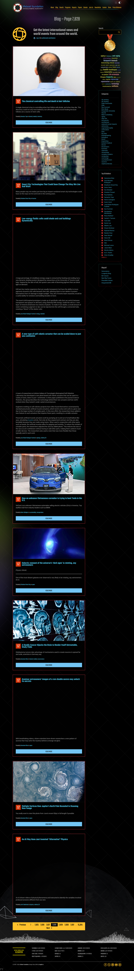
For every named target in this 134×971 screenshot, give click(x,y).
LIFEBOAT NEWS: (58, 948)
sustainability (33, 512)
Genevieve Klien (24, 659)
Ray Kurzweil (105, 107)
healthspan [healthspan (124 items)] (113, 70)
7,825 (37, 924)
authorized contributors (48, 38)
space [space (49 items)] (103, 84)
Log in (38, 38)
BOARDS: (103, 951)
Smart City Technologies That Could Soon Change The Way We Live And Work (51, 185)
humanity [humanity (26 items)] (119, 70)
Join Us (91, 7)
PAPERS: (57, 956)
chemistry (39, 116)
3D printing (105, 100)
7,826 (42, 924)
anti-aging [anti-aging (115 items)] (116, 56)
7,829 (61, 924)
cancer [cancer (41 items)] (107, 65)
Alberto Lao (108, 225)
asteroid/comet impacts (109, 124)
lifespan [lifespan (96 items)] (103, 77)
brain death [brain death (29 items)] (103, 65)
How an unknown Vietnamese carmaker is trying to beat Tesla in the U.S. (52, 499)
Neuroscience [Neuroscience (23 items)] (118, 77)
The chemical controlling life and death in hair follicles (46, 101)
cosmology (105, 158)
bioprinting (104, 141)
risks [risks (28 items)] (114, 81)
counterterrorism (106, 160)
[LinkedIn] (112, 964)
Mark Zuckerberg (106, 115)
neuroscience (41, 659)
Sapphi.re (41, 965)
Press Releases (117, 7)
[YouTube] (116, 964)
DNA (102, 105)
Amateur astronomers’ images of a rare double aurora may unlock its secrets (51, 680)
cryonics (104, 162)
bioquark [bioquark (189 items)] (107, 60)
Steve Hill (107, 238)
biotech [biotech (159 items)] (114, 60)
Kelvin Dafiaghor (24, 512)
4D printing (105, 101)
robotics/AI (43, 438)
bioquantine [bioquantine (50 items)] (115, 58)
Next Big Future (106, 278)
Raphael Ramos (109, 230)
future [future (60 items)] (114, 67)
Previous (22, 924)
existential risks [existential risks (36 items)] (104, 67)
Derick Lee (107, 223)
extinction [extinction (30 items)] (110, 67)
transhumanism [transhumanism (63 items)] (106, 86)
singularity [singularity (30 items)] (118, 81)
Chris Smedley (108, 255)
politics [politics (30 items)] (103, 79)
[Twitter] (109, 964)
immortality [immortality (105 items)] (108, 72)
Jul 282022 (18, 101)
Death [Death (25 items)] (119, 65)
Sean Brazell (108, 235)
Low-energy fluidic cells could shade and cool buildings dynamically (46, 219)
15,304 (80, 924)
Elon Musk (104, 109)
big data (104, 133)
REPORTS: (57, 954)
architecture (105, 122)
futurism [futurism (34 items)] (118, 67)
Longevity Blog (106, 273)
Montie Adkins (108, 250)
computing (104, 156)
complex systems (107, 154)
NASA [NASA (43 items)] (114, 77)
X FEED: (33, 951)
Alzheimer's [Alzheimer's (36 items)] (109, 56)
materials (42, 314)
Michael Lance (109, 245)
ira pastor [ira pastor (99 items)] (105, 75)
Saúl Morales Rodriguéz (108, 181)
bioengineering (106, 135)
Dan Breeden (108, 190)
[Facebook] (105, 964)
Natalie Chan (108, 233)
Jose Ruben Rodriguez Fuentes (28, 314)
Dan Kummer (108, 209)
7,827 (48, 924)
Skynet (103, 113)
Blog (56, 7)
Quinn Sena (108, 187)
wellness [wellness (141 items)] (115, 86)
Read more (49, 122)
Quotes (104, 7)
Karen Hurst (108, 202)
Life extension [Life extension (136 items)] (114, 74)
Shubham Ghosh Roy (26, 198)
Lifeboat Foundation (24, 965)
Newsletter (98, 7)
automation (105, 130)
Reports (74, 7)
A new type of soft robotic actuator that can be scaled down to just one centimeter (51, 335)
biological (104, 137)
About (52, 7)
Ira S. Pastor (108, 253)
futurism (34, 198)
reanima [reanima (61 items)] (108, 79)
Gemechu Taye (24, 116)
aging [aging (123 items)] (103, 56)
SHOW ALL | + (104, 257)
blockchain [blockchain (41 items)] (117, 63)
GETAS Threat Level (19, 951)
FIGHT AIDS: (34, 954)
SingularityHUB (106, 283)
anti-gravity (105, 120)
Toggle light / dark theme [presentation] (120, 2)
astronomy (104, 126)
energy (38, 314)
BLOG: (56, 951)
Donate (85, 7)
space (33, 584)
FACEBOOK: (34, 948)
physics (32, 904)
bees (102, 132)
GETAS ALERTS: (104, 948)
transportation (40, 512)
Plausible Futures (107, 280)
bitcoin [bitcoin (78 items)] (112, 63)
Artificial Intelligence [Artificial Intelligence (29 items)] (107, 58)
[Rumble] (119, 964)
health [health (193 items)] (105, 69)
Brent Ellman (108, 240)
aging (103, 116)
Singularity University (108, 111)
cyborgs (38, 438)
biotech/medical (33, 116)
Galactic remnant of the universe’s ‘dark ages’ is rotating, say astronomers (49, 564)
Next (48, 928)
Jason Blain (108, 248)
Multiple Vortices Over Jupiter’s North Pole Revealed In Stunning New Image (50, 807)
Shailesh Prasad (109, 192)
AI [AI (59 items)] (105, 56)
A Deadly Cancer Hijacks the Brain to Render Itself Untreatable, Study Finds (49, 646)
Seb (105, 243)
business (104, 148)
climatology (105, 152)
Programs (68, 7)
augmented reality (107, 128)
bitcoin (103, 145)
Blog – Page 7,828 (67, 19)
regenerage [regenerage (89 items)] (114, 79)
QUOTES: (103, 956)
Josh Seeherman (25, 904)
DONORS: (80, 951)
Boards (61, 7)
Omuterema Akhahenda (108, 212)
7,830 (67, 924)
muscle (30, 420)
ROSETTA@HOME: (36, 956)
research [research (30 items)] (111, 81)
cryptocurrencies (106, 164)
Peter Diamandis (106, 103)
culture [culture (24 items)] (116, 65)
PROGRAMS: (103, 954)
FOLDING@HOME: (82, 954)
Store (109, 7)
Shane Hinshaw (109, 228)
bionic (103, 139)
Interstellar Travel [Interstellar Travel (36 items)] (116, 72)
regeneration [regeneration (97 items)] (105, 82)
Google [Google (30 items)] (101, 70)
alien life (104, 118)
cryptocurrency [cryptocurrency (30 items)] (112, 65)
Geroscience (105, 271)
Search (119, 32)
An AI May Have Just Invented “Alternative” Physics (45, 839)
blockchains (105, 147)
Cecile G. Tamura (109, 218)
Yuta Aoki (107, 221)
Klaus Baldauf (108, 216)
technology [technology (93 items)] (115, 84)
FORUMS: (80, 956)
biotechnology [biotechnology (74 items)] (105, 63)
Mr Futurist (104, 276)
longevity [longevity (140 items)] (109, 77)
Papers (80, 7)
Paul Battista (108, 195)
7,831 (72, 924)
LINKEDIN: (80, 948)
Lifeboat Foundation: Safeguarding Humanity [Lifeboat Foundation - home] (28, 7)
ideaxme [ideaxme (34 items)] (102, 72)
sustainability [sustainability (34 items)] (108, 84)
